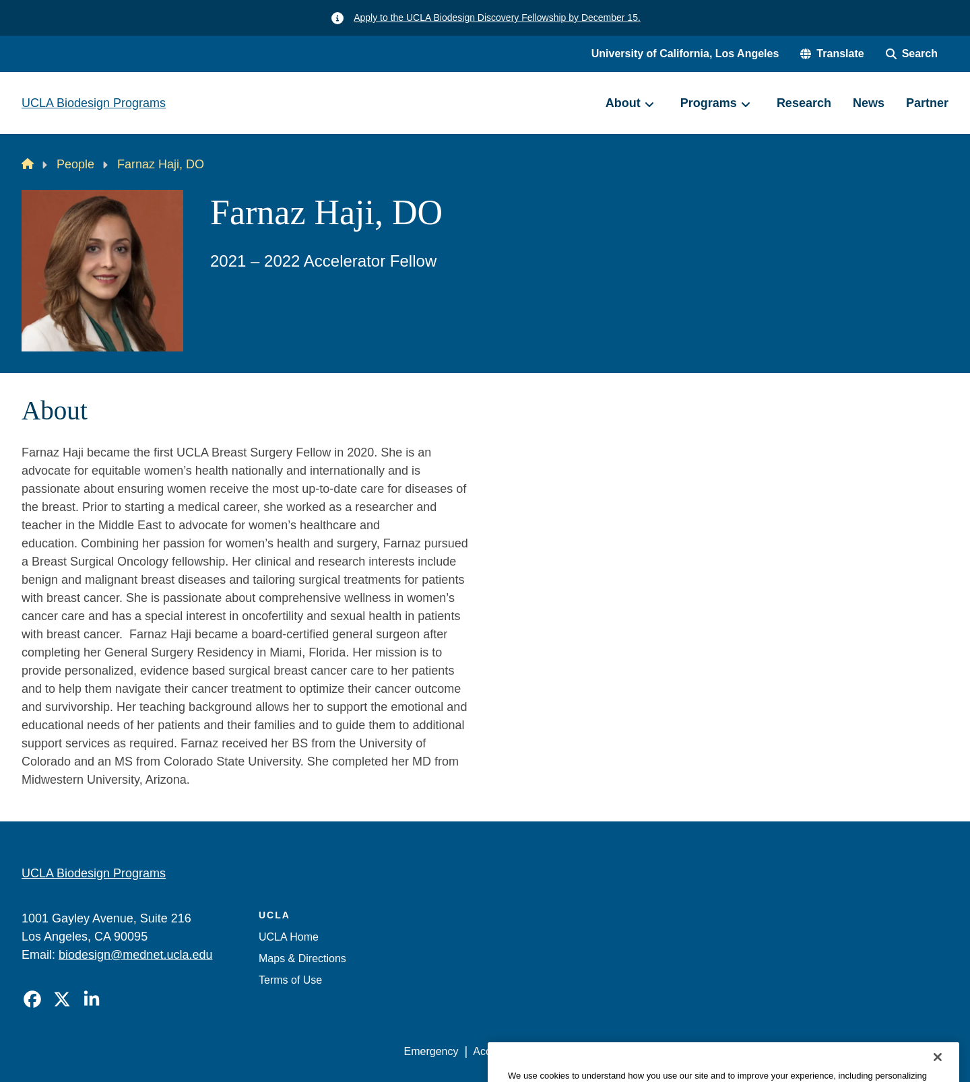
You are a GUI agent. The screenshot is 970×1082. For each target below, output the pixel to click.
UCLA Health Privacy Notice (726, 1051)
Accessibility (502, 1051)
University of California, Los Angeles (685, 53)
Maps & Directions (302, 958)
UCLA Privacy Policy (595, 1051)
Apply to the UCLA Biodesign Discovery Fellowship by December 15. (497, 17)
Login (821, 1051)
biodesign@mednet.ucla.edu (135, 954)
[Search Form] (911, 54)
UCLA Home (289, 937)
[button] (831, 54)
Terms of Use (290, 980)
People (75, 164)
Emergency (431, 1051)
